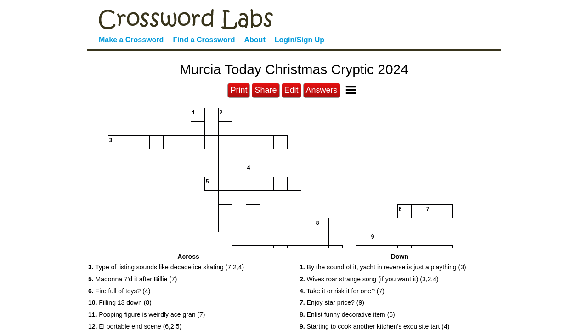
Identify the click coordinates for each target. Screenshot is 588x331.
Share (265, 90)
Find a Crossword (204, 40)
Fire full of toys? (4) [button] (119, 291)
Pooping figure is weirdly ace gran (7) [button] (146, 314)
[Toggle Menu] (351, 90)
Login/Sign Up (299, 40)
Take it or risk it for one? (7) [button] (342, 291)
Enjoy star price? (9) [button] (332, 302)
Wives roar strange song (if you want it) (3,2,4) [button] (369, 279)
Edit (291, 90)
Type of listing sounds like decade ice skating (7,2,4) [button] (166, 267)
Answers (322, 90)
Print (238, 90)
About (255, 40)
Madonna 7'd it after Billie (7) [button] (132, 279)
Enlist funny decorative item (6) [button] (347, 314)
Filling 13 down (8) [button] (120, 302)
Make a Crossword (131, 40)
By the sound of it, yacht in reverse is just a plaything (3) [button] (383, 267)
